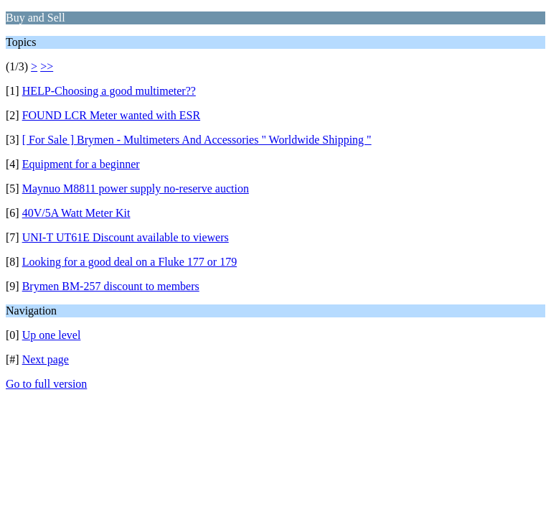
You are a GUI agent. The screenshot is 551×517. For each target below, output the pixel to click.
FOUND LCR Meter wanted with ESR (111, 115)
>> (46, 66)
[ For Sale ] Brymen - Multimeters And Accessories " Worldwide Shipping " (197, 140)
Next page (45, 359)
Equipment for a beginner (81, 164)
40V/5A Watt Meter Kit (76, 213)
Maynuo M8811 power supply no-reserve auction (135, 188)
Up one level (51, 335)
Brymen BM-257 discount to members (110, 286)
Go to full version (46, 384)
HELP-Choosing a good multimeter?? (109, 91)
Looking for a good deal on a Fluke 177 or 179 (129, 262)
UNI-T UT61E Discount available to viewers (125, 237)
